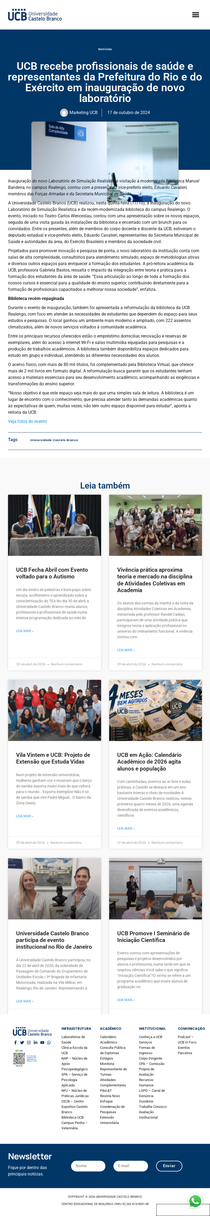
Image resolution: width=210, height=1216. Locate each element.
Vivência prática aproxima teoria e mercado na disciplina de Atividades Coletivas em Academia (154, 993)
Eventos (184, 1048)
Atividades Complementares (113, 1082)
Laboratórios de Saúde (73, 1039)
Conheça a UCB (150, 1037)
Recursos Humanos (146, 1082)
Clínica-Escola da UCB (74, 1050)
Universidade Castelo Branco (54, 440)
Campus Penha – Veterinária (74, 1125)
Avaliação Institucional (148, 1114)
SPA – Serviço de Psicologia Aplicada (74, 1079)
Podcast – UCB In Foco (187, 1039)
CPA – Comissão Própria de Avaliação (151, 1069)
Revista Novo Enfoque (110, 1098)
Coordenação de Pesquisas (112, 1109)
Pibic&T (106, 1091)
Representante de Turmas (113, 1071)
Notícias (105, 49)
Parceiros (185, 1053)
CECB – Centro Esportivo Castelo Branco (74, 1106)
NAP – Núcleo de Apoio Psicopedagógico (74, 1063)
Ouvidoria (146, 1101)
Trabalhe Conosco (153, 1107)
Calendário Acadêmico (108, 1039)
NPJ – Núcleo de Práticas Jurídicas (75, 1093)
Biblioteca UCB (72, 1117)
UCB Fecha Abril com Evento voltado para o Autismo (52, 987)
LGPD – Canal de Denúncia (152, 1093)
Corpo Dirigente (150, 1058)
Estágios (106, 1058)
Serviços (145, 1042)
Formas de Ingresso (147, 1050)
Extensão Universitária (109, 1120)
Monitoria (107, 1064)
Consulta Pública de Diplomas (113, 1050)
